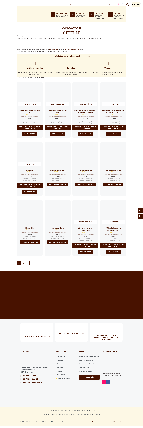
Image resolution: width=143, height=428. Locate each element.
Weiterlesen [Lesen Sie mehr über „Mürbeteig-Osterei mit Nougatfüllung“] (85, 251)
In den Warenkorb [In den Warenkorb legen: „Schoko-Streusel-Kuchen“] (113, 184)
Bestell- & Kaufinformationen (89, 356)
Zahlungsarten (84, 367)
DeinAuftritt (23, 424)
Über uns (91, 4)
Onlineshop (76, 4)
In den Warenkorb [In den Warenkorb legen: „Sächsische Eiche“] (57, 242)
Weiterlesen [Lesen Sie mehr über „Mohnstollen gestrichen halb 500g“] (57, 134)
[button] (82, 4)
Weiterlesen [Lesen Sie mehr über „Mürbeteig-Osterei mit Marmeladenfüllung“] (113, 251)
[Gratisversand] (53, 14)
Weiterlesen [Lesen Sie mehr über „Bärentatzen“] (30, 191)
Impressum (97, 421)
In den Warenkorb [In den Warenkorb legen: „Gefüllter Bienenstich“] (57, 184)
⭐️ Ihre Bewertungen (63, 378)
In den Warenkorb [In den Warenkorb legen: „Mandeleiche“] (30, 242)
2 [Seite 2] (23, 263)
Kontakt (103, 4)
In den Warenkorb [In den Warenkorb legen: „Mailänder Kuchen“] (85, 184)
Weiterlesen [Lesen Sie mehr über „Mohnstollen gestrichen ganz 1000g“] (30, 134)
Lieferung (99, 13)
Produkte (59, 360)
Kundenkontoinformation (87, 364)
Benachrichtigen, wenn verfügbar (29, 127)
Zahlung (117, 13)
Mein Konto (60, 375)
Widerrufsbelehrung (85, 371)
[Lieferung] (91, 14)
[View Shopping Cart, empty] (136, 4)
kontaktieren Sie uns (72, 49)
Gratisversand (62, 13)
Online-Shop (53, 49)
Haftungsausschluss (107, 421)
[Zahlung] (110, 14)
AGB (92, 421)
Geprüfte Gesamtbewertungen (29, 116)
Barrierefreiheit (118, 421)
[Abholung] (72, 14)
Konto (112, 4)
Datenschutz (86, 421)
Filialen (59, 371)
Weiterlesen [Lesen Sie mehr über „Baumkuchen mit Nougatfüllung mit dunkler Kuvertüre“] (85, 134)
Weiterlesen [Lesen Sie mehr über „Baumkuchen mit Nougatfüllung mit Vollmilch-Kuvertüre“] (113, 134)
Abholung (80, 13)
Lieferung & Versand (86, 360)
